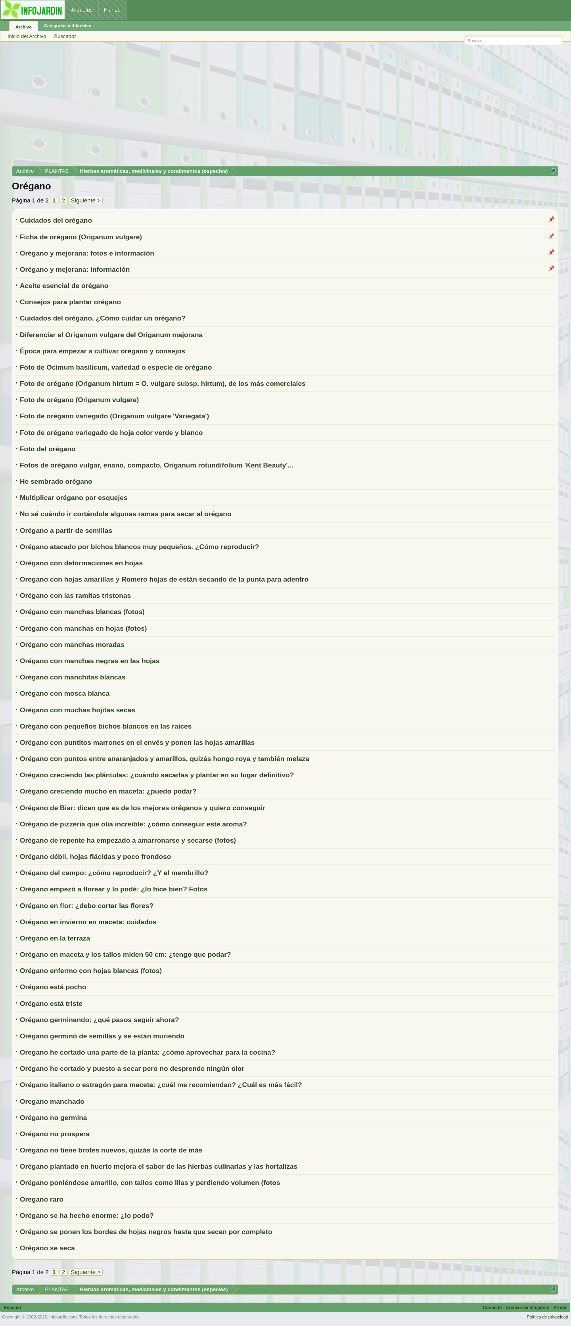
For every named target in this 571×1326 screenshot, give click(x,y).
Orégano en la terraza (55, 938)
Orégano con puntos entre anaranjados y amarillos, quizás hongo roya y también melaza (164, 759)
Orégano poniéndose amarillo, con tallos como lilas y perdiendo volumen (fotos (150, 1183)
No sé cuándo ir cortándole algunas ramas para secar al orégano (126, 514)
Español (12, 1307)
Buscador (65, 36)
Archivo (23, 27)
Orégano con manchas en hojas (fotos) (83, 628)
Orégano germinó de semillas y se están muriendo (102, 1036)
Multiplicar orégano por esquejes (74, 498)
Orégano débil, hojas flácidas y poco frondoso (95, 856)
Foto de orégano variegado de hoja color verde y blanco (111, 433)
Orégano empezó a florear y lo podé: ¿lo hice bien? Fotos (114, 889)
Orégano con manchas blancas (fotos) (82, 612)
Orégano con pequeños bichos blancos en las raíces (106, 726)
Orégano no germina (53, 1118)
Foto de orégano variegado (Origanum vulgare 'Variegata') (114, 416)
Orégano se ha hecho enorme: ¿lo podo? (87, 1215)
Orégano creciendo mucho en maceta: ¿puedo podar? (108, 791)
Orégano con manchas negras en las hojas (89, 661)
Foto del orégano (48, 449)
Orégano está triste (51, 1003)
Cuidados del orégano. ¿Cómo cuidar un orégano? (103, 318)
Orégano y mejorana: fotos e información (87, 253)
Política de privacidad (547, 1317)
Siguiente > (86, 200)
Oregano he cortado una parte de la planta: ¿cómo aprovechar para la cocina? (147, 1052)
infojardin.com (63, 1317)
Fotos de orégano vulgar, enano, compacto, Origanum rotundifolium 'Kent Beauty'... (156, 465)
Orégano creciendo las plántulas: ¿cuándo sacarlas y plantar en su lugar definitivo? (157, 775)
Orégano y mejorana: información (75, 269)
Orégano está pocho (53, 987)
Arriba (560, 1307)
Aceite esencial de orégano (64, 286)
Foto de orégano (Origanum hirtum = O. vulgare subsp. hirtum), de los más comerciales (163, 383)
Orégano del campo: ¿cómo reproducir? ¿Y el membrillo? (114, 873)
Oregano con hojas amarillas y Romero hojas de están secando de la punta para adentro (164, 579)
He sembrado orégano (56, 481)
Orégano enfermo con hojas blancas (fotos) (91, 971)
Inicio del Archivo (27, 36)
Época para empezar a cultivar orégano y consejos (102, 351)
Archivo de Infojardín (528, 1307)
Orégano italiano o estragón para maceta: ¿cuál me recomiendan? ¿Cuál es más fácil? (161, 1085)
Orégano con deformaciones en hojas (81, 563)
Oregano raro (41, 1199)
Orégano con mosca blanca (64, 693)
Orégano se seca (47, 1248)
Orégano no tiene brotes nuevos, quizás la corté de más (111, 1150)
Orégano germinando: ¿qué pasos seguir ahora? (99, 1020)
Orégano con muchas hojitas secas (77, 710)
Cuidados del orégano (56, 220)
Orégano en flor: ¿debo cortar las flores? (86, 906)
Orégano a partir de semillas (66, 530)
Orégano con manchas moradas (72, 645)
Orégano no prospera (55, 1134)
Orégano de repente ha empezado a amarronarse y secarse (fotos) (128, 840)
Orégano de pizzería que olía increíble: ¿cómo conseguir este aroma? (133, 824)
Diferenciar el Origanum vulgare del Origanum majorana (111, 335)
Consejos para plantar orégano (70, 302)
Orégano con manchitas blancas (73, 677)
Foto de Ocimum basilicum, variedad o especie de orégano (116, 367)
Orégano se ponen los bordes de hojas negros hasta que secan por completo (146, 1232)
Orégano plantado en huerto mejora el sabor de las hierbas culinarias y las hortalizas (158, 1166)
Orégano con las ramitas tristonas (75, 595)
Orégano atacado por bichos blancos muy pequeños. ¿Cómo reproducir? (139, 547)
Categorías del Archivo (67, 25)
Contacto (492, 1307)
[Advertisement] (250, 106)
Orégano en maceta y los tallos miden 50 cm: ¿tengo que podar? (125, 954)
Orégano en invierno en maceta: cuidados (88, 922)
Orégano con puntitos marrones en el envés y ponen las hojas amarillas (137, 742)
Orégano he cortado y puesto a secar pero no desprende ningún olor (132, 1068)
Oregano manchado (52, 1101)
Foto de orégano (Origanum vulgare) (79, 400)
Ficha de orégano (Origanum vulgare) (81, 237)
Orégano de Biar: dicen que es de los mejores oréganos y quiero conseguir (142, 808)
